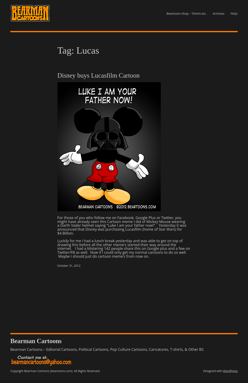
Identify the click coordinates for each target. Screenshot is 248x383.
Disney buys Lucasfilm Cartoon (98, 75)
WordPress (230, 371)
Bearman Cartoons (36, 341)
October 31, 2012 (69, 266)
